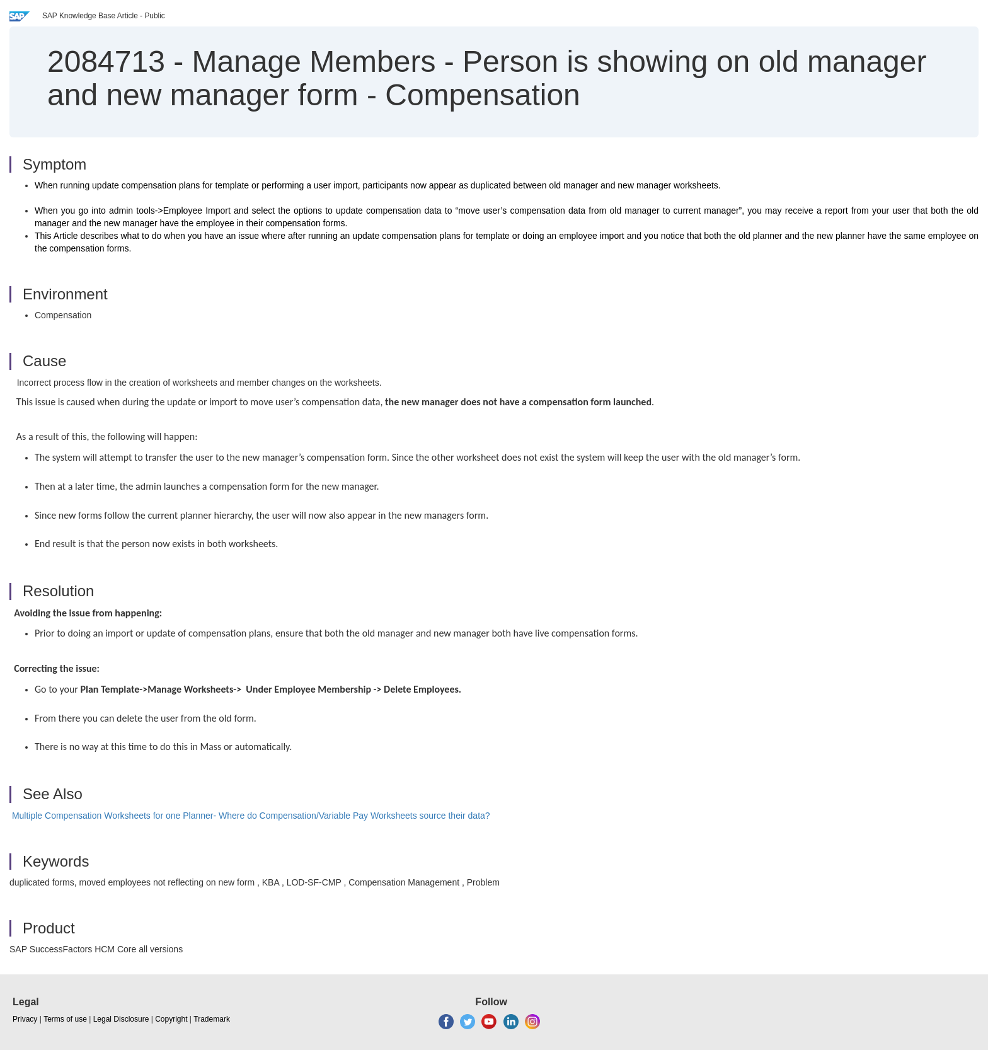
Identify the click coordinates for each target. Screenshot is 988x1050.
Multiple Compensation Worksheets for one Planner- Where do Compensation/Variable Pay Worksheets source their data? (251, 816)
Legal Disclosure (121, 1019)
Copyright (171, 1019)
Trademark (211, 1019)
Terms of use (65, 1019)
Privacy (25, 1019)
